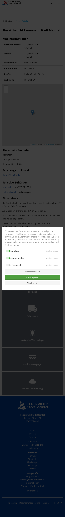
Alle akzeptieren (32, 277)
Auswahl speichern (32, 271)
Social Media (17, 258)
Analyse (15, 251)
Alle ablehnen (32, 283)
